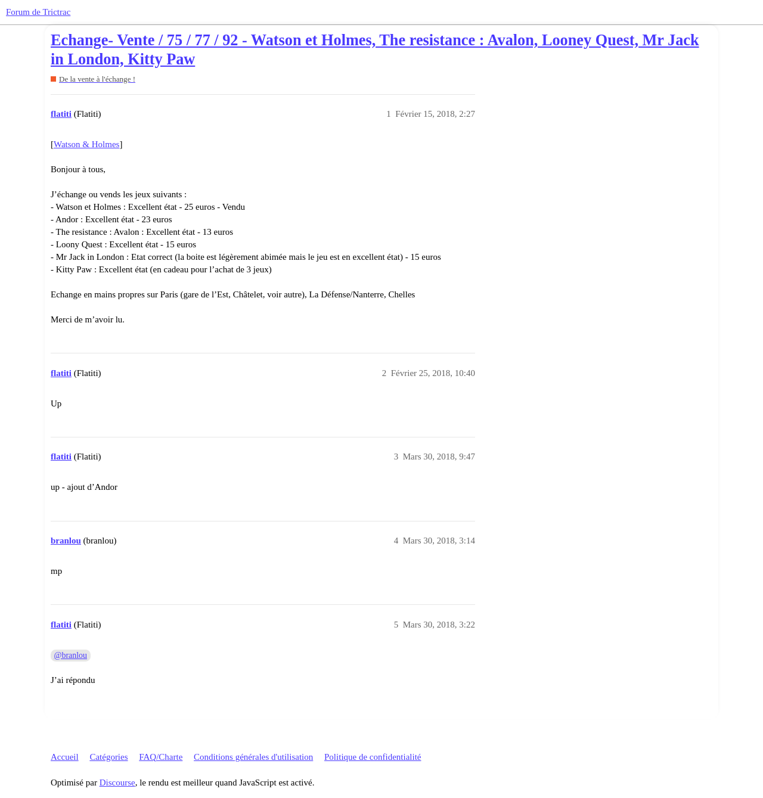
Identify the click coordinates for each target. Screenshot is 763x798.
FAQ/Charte (160, 757)
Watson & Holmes (86, 144)
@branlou (70, 655)
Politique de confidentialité (372, 757)
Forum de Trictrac (38, 12)
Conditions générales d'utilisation (253, 757)
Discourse (117, 782)
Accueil (65, 757)
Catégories (108, 757)
